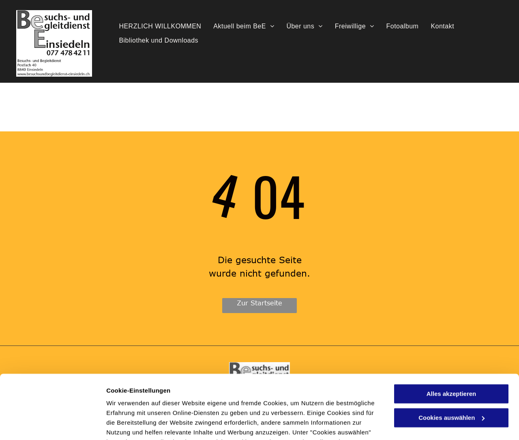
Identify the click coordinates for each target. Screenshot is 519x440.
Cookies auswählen (134, 424)
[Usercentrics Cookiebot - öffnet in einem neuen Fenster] (52, 424)
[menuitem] (160, 26)
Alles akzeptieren (451, 334)
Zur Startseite (259, 303)
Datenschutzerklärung (199, 401)
